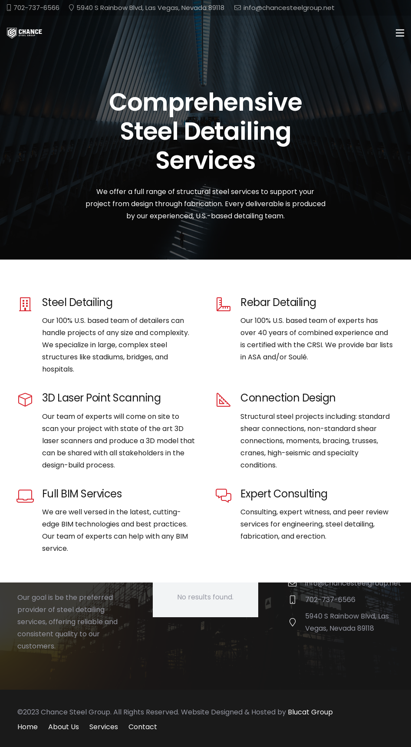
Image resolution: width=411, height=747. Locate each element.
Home (27, 727)
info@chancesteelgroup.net (353, 583)
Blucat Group (310, 712)
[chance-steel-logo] (24, 33)
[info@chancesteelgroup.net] (296, 583)
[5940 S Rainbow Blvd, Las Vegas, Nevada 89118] (296, 622)
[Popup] (400, 33)
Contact (142, 727)
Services (103, 727)
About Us (63, 727)
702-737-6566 (330, 600)
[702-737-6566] (296, 600)
